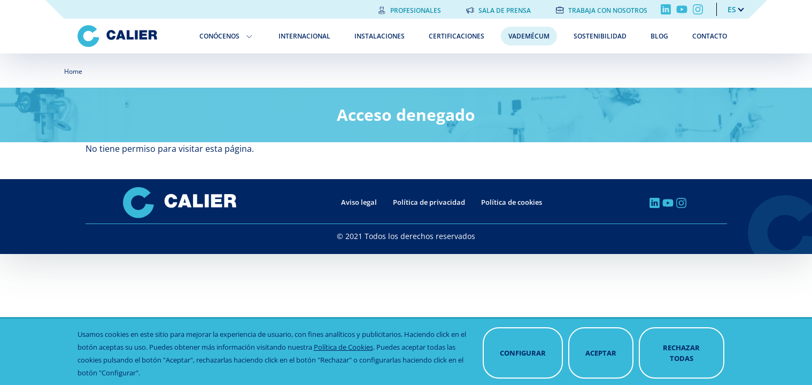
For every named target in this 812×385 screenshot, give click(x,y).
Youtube (681, 9)
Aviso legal (359, 202)
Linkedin (666, 9)
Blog (659, 36)
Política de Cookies (343, 362)
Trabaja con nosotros (607, 10)
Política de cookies (511, 202)
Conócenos (219, 36)
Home (73, 71)
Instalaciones (379, 36)
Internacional (304, 36)
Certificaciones (456, 36)
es (732, 9)
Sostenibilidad (600, 36)
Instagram (698, 9)
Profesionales (415, 10)
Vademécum (529, 36)
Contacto (709, 36)
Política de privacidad (429, 202)
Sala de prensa (504, 10)
